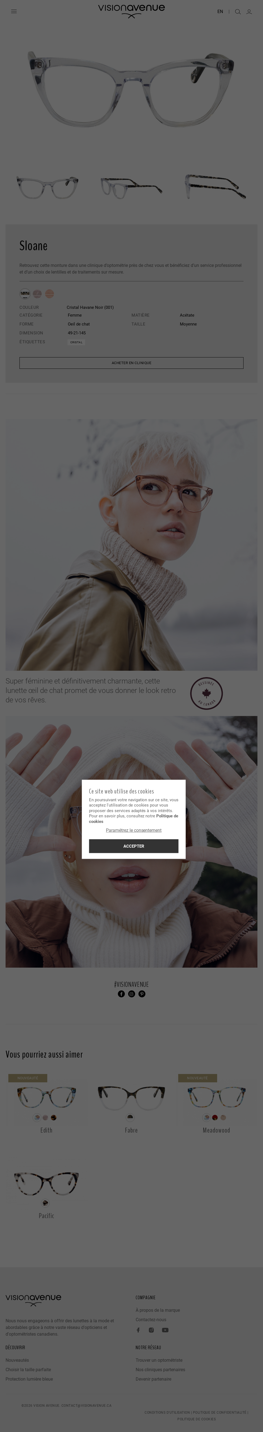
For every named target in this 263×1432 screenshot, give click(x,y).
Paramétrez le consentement (132, 830)
